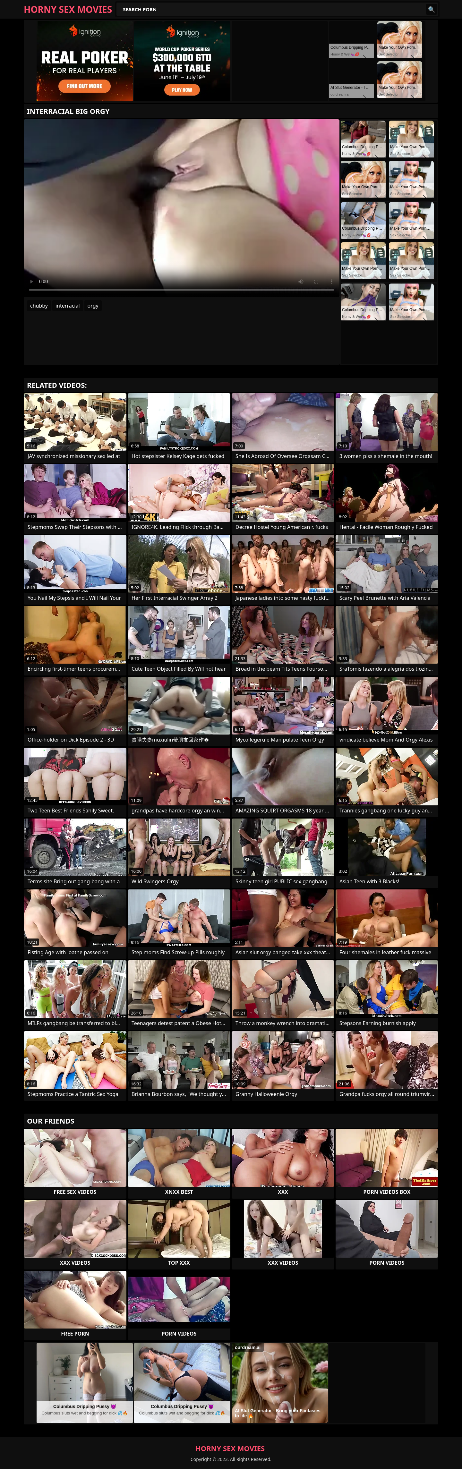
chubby (39, 305)
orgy (93, 305)
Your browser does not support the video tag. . (181, 208)
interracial (68, 305)
